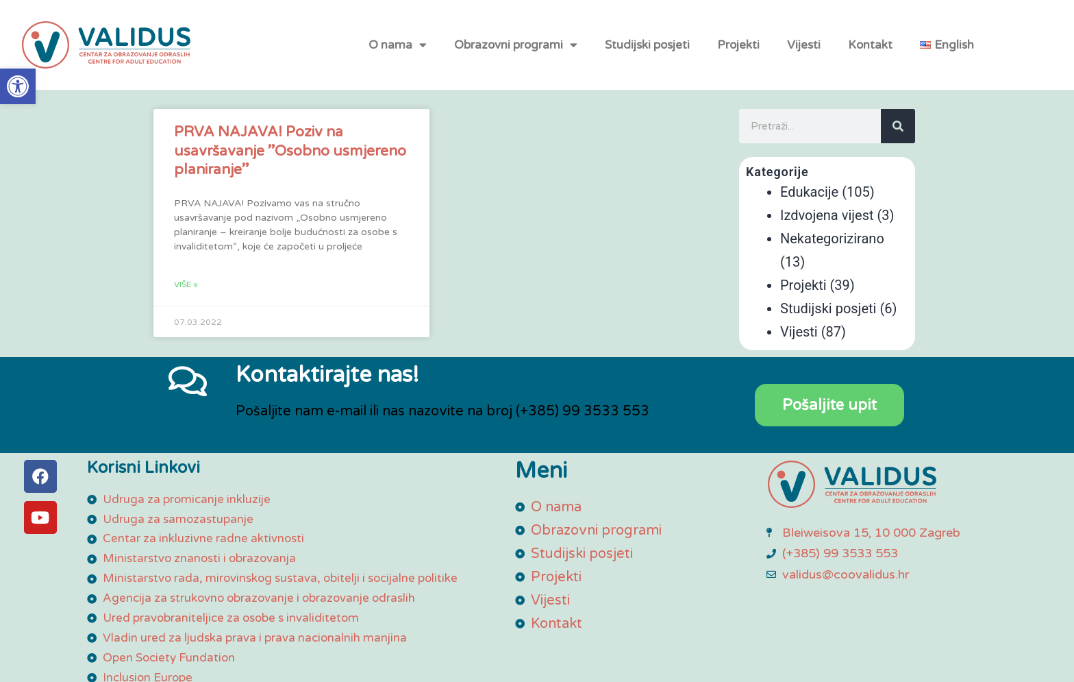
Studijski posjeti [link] (647, 51)
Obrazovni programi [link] (515, 51)
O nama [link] (398, 51)
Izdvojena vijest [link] (827, 215)
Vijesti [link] (804, 51)
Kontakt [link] (870, 51)
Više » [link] (186, 284)
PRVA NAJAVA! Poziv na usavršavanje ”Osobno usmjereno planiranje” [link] (290, 150)
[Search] (898, 126)
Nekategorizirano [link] (832, 238)
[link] (18, 86)
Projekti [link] (738, 51)
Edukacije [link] (809, 192)
